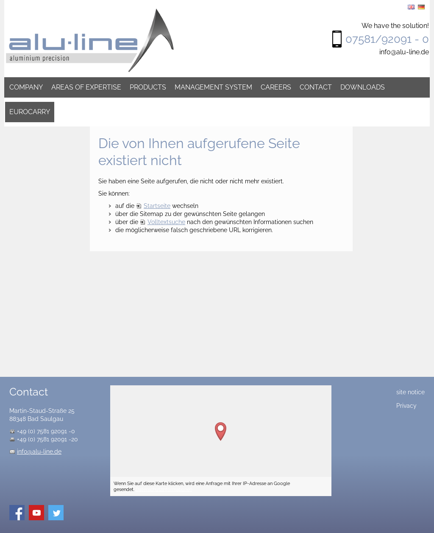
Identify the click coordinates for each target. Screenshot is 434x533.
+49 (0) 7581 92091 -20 (47, 439)
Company (26, 87)
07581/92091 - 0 (387, 39)
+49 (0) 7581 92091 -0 (46, 431)
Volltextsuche (166, 222)
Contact (316, 87)
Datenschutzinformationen (164, 489)
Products (148, 87)
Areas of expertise (86, 87)
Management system (213, 87)
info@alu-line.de (404, 52)
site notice (410, 392)
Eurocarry (29, 112)
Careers (276, 87)
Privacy (406, 405)
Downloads (362, 87)
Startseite (157, 205)
